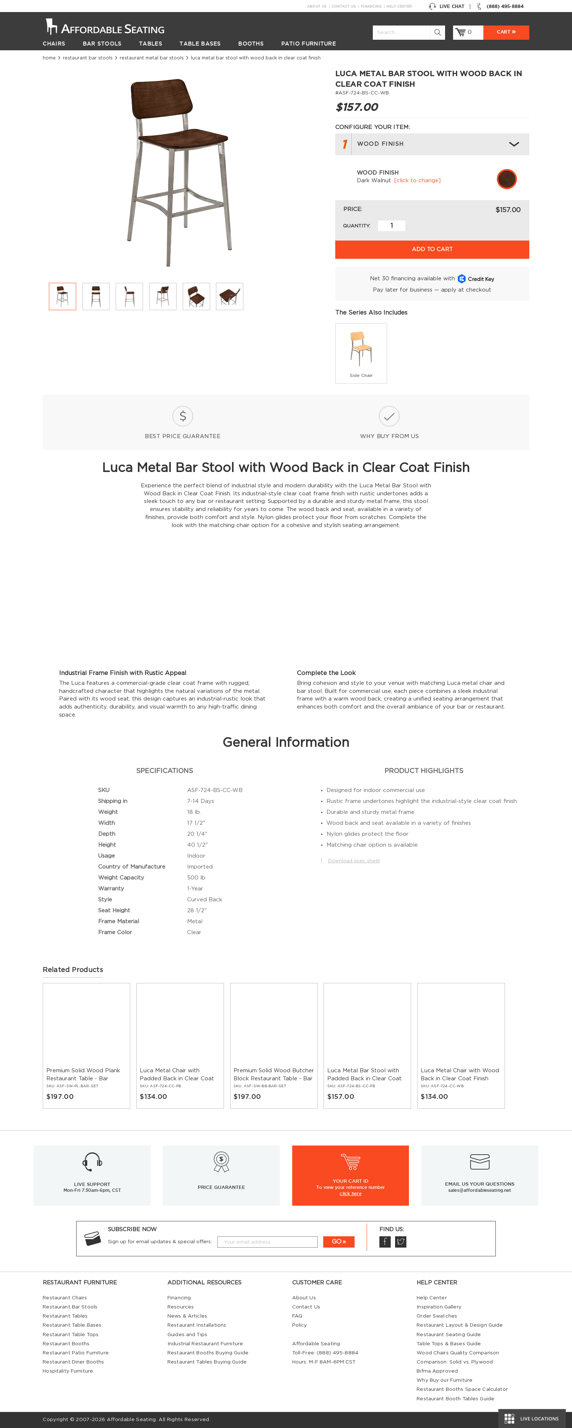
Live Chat (446, 6)
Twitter (400, 1242)
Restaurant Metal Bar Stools (152, 58)
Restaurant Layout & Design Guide (460, 1325)
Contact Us (344, 6)
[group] (361, 353)
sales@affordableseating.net (479, 1190)
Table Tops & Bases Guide (449, 1343)
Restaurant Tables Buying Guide (207, 1362)
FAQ (297, 1316)
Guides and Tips (187, 1334)
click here (351, 1193)
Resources (180, 1307)
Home (49, 58)
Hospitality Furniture (68, 1371)
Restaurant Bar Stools (88, 58)
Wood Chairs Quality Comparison (458, 1352)
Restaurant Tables (65, 1316)
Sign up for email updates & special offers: (160, 1241)
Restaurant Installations (196, 1325)
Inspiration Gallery (439, 1307)
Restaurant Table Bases (72, 1325)
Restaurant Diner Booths (73, 1362)
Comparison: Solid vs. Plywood (455, 1362)
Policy (299, 1325)
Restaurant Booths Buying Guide (207, 1352)
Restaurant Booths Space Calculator (462, 1389)
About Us (316, 6)
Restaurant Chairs (65, 1297)
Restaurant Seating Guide (449, 1334)
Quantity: (356, 226)
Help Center (399, 6)
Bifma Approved (437, 1371)
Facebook (384, 1242)
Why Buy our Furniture (444, 1380)
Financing (371, 6)
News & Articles (187, 1316)
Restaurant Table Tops (70, 1334)
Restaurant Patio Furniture (75, 1352)
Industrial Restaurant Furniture (205, 1343)
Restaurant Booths (66, 1343)
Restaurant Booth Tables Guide (455, 1398)
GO (336, 1242)
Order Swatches (437, 1316)
